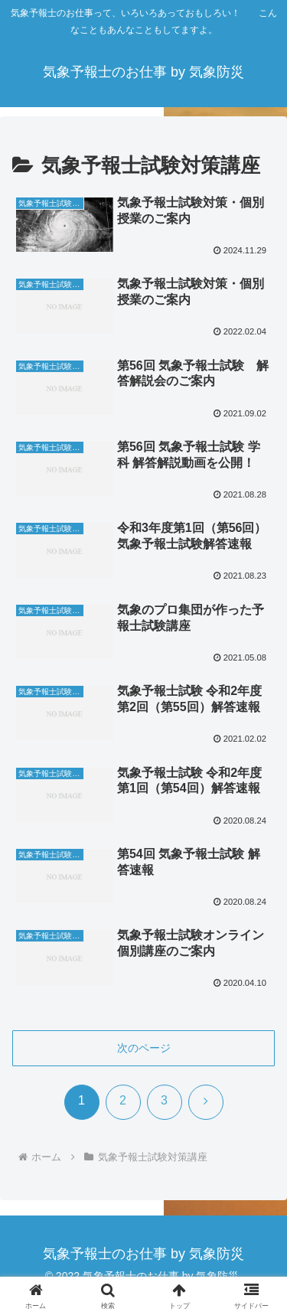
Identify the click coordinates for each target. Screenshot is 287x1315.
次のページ (144, 1048)
